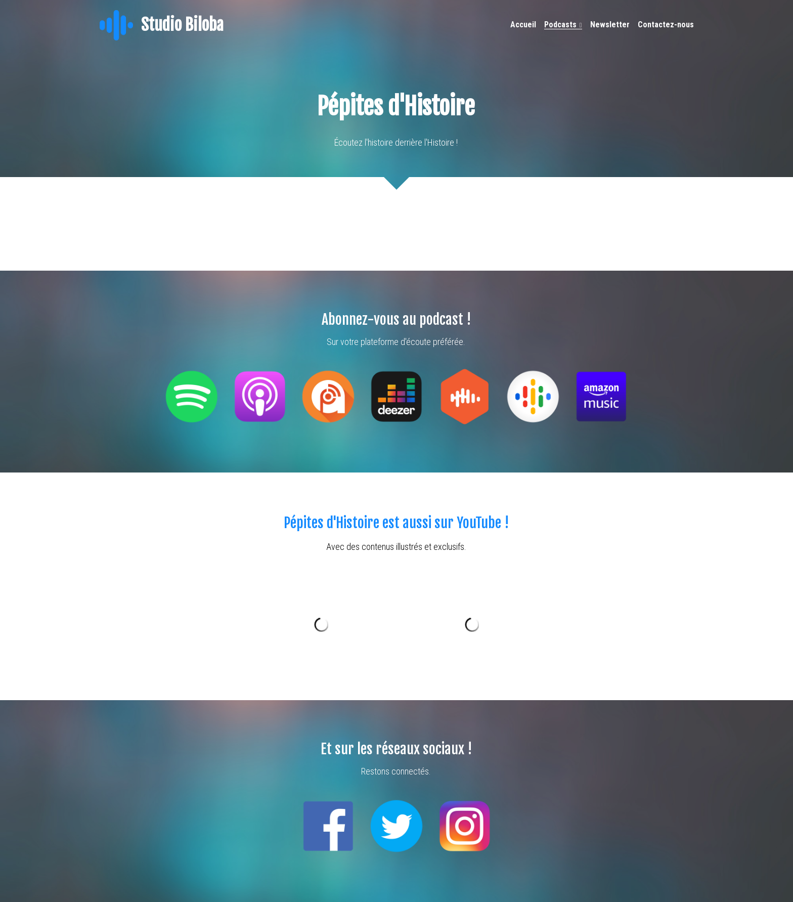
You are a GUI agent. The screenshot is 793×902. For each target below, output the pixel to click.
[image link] (117, 24)
